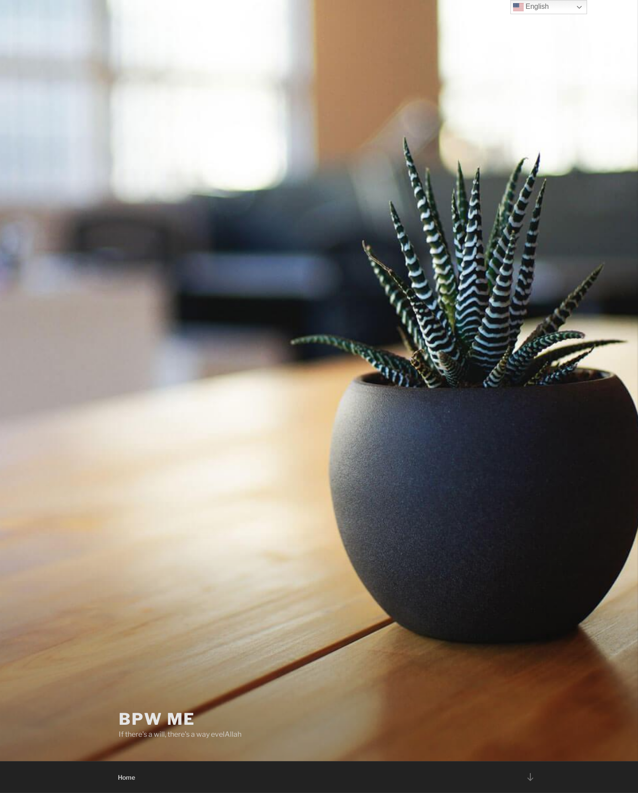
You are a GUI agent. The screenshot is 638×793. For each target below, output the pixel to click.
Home (126, 777)
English (531, 7)
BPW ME (157, 719)
